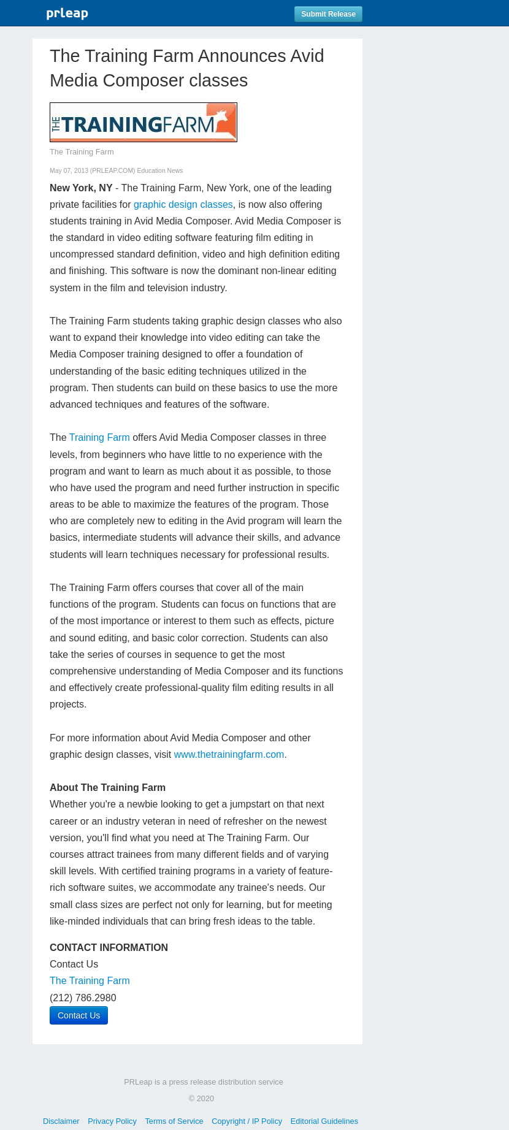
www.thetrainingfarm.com (229, 754)
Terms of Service (174, 1121)
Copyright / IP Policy (247, 1121)
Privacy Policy (112, 1121)
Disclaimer (61, 1121)
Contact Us (79, 1015)
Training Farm (99, 437)
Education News (160, 170)
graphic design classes (183, 204)
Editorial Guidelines (324, 1121)
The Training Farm (90, 980)
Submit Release (328, 14)
